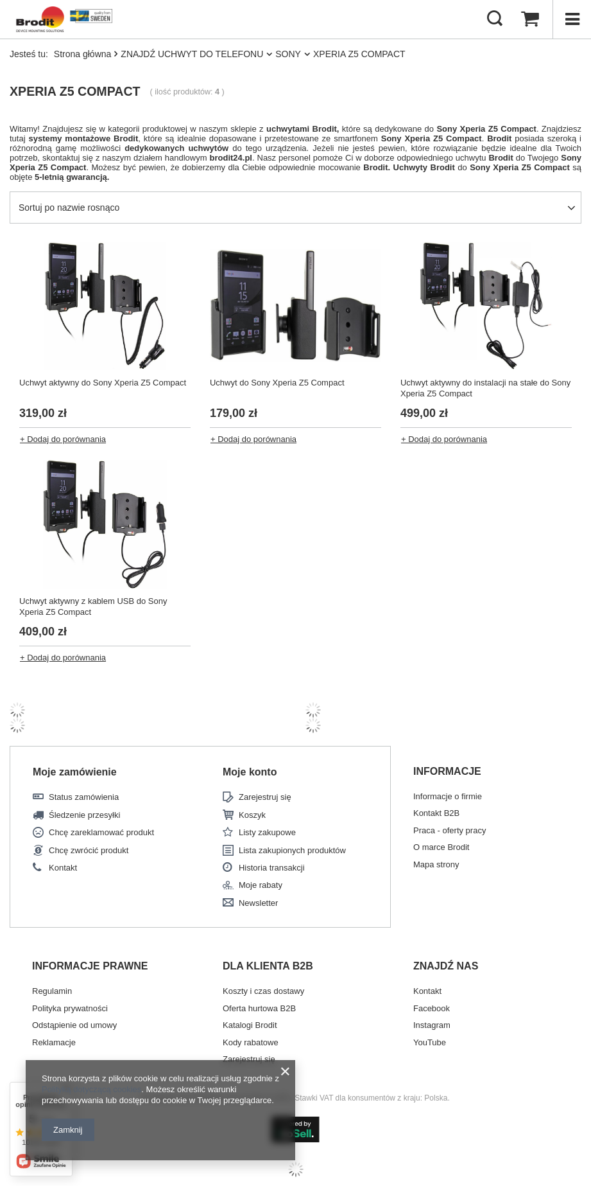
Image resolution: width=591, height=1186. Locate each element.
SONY (288, 54)
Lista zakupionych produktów (292, 850)
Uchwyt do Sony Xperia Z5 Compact (277, 382)
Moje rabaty (260, 885)
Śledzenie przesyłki (84, 815)
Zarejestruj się (265, 797)
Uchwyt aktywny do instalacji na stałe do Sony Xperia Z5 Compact (485, 388)
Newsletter (258, 903)
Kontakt (63, 867)
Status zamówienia (84, 797)
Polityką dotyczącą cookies (91, 1089)
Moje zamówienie (75, 771)
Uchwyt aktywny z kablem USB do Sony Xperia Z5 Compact (93, 606)
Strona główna (83, 54)
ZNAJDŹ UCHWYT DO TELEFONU (192, 54)
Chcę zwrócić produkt (88, 850)
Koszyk (252, 815)
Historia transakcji (272, 867)
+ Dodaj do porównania (63, 439)
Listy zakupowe (267, 832)
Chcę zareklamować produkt (101, 832)
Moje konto (250, 771)
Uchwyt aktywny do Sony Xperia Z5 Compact (102, 382)
